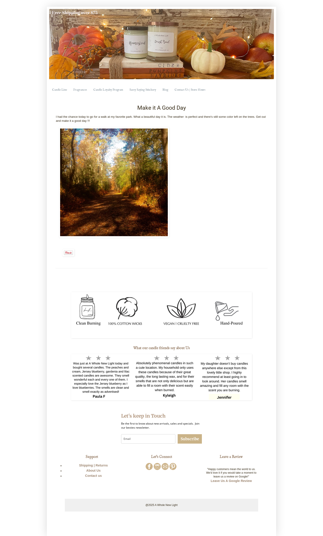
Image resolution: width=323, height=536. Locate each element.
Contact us (93, 475)
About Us (93, 470)
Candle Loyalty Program (108, 90)
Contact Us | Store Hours (190, 90)
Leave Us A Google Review (231, 481)
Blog (165, 90)
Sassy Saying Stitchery (142, 90)
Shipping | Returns (93, 465)
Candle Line (59, 90)
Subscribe (190, 438)
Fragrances (80, 90)
